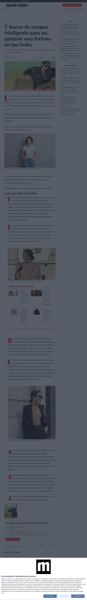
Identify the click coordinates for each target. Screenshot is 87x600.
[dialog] (43, 579)
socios (14, 578)
